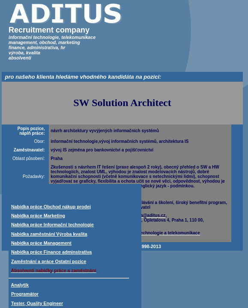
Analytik (20, 284)
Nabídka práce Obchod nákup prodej (51, 206)
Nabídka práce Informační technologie (52, 224)
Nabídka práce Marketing (38, 215)
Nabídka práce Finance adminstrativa (51, 252)
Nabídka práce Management (41, 243)
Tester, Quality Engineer (37, 303)
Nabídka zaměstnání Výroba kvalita (49, 234)
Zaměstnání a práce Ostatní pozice (48, 261)
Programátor (25, 293)
